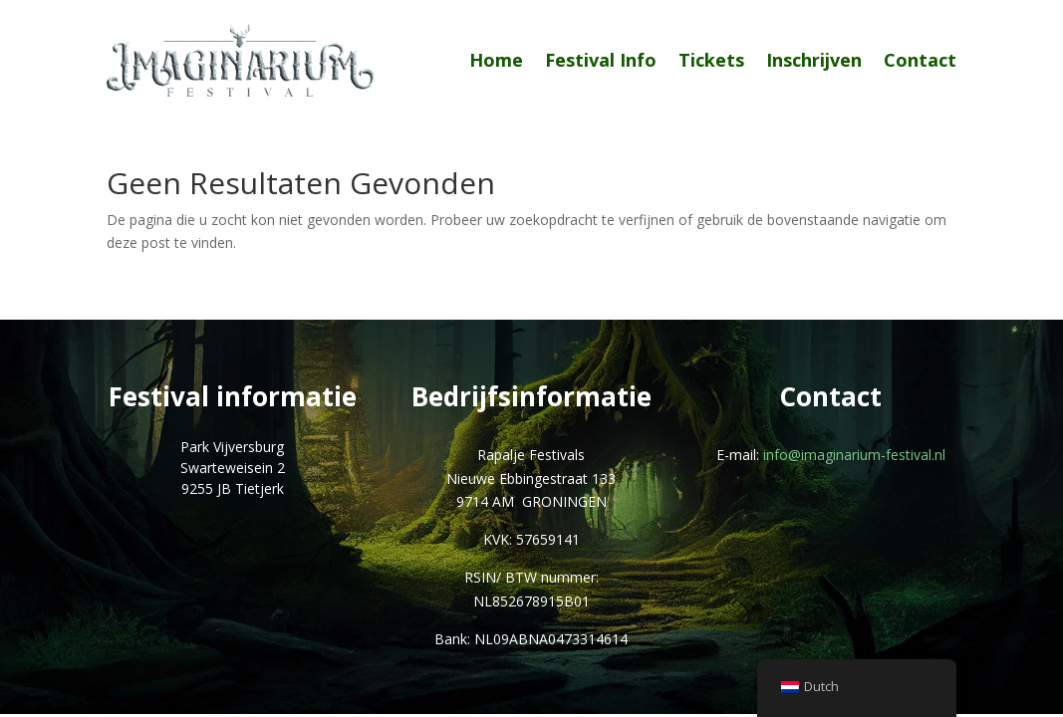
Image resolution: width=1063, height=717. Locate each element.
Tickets (711, 60)
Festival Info (601, 60)
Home (496, 60)
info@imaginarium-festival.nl (854, 454)
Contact (920, 60)
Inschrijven (814, 60)
